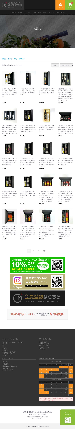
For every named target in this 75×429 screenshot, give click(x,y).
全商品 (4, 59)
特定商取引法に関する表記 (10, 366)
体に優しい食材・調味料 (9, 352)
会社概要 (5, 365)
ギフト (20, 12)
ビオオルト (5, 350)
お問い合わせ (60, 12)
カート (70, 5)
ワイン (4, 355)
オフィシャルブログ (8, 370)
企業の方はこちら (48, 12)
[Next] (45, 251)
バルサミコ (5, 344)
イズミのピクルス (7, 353)
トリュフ (5, 348)
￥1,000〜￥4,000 (44, 344)
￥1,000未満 (43, 342)
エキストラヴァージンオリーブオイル (12, 342)
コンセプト (28, 12)
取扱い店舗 (37, 12)
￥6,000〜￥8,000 (44, 347)
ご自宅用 (13, 12)
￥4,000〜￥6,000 (44, 345)
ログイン (60, 5)
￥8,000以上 (43, 348)
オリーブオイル (19, 59)
